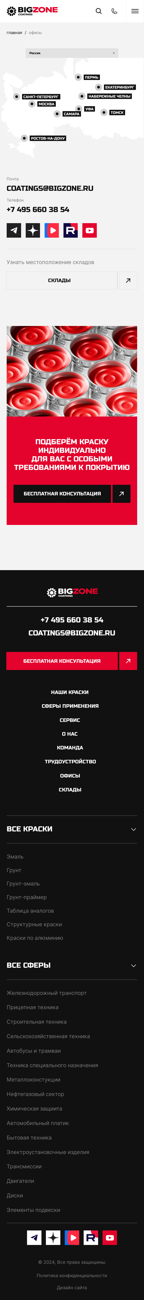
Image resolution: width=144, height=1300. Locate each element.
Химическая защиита (34, 1108)
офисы (35, 32)
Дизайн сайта (72, 1287)
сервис (70, 720)
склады (70, 790)
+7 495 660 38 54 (38, 209)
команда (70, 748)
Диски (15, 1195)
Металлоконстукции (33, 1079)
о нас (70, 734)
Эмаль (15, 856)
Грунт (14, 870)
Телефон (15, 200)
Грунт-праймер (27, 897)
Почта (13, 178)
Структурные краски (34, 924)
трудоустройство (70, 762)
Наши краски (70, 692)
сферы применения (70, 706)
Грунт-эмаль (23, 883)
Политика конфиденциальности (72, 1275)
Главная (14, 32)
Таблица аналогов (30, 910)
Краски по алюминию (35, 938)
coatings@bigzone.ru (50, 188)
